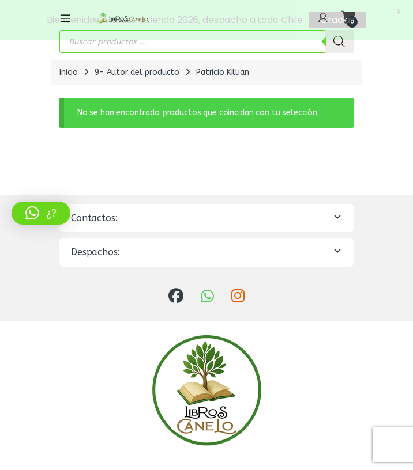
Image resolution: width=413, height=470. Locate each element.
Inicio (68, 71)
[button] (41, 213)
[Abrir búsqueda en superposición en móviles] (206, 40)
